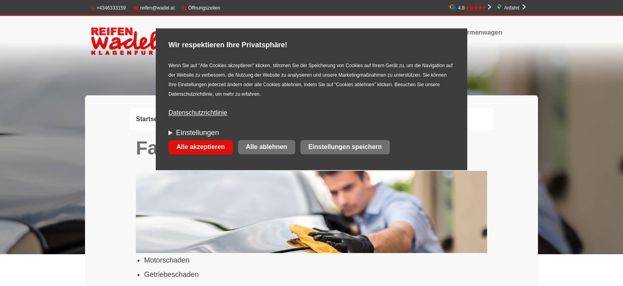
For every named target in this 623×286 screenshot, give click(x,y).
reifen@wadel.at (154, 8)
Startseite (150, 119)
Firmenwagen (481, 32)
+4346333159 (108, 8)
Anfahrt (512, 8)
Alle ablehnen (266, 147)
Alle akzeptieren (200, 147)
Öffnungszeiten (204, 8)
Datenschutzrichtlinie (197, 113)
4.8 (472, 8)
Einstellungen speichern (345, 147)
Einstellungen (197, 133)
